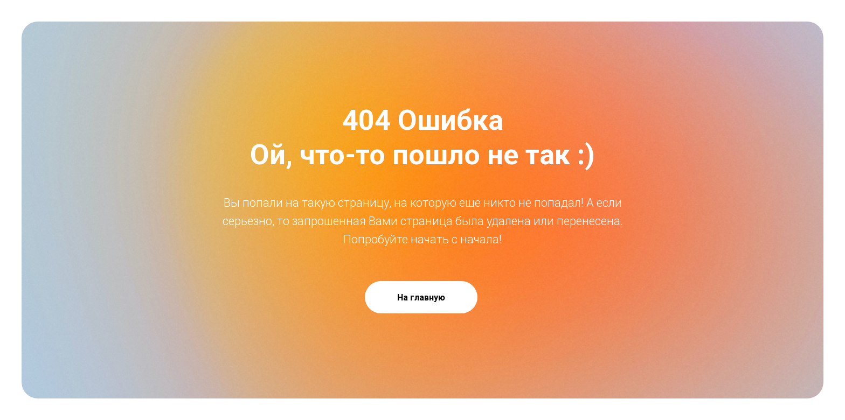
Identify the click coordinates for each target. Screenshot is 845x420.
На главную (421, 297)
